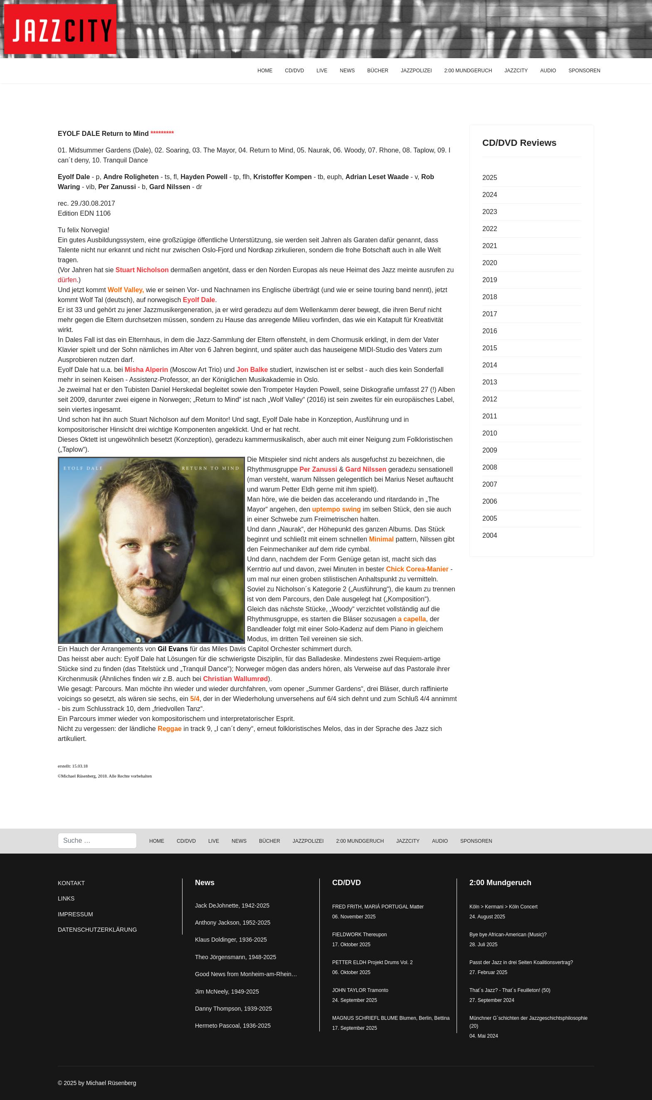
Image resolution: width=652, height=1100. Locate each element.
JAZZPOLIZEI (416, 71)
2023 (489, 211)
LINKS (66, 898)
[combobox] (97, 841)
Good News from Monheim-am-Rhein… (246, 974)
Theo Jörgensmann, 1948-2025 (235, 957)
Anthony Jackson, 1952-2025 (232, 922)
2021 (489, 245)
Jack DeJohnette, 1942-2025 (232, 905)
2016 (489, 331)
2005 (489, 518)
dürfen (67, 279)
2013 (489, 382)
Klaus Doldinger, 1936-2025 (231, 939)
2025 (489, 177)
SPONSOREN (584, 71)
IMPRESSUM (75, 914)
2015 (489, 348)
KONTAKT (71, 883)
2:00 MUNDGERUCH (468, 71)
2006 (489, 501)
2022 (489, 228)
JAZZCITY (516, 71)
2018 (489, 296)
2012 (489, 399)
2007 (489, 484)
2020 (489, 262)
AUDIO (548, 71)
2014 (489, 365)
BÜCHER (377, 71)
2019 (489, 279)
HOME (264, 71)
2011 (489, 416)
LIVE (321, 71)
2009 (489, 450)
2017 (489, 313)
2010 (489, 433)
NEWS (347, 71)
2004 (489, 535)
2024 (489, 194)
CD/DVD (294, 71)
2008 (489, 467)
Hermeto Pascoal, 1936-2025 (233, 1025)
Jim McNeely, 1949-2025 (227, 991)
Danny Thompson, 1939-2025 (233, 1008)
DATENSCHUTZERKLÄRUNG (97, 929)
